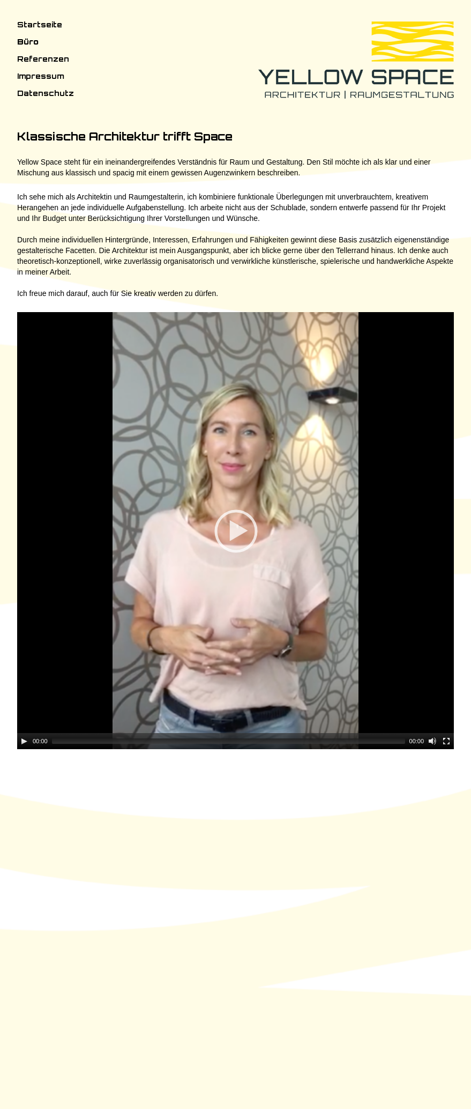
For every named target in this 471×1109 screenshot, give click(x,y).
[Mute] (432, 1079)
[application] (235, 700)
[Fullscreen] (446, 1079)
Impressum (40, 75)
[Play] (24, 1079)
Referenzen (43, 58)
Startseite (39, 24)
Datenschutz (45, 93)
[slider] (228, 1079)
